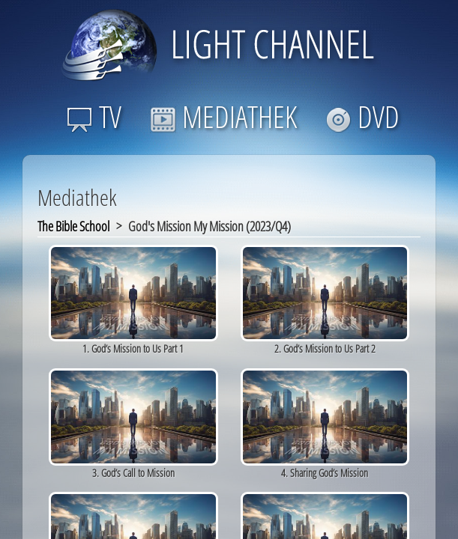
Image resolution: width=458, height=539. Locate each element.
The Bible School (73, 226)
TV (94, 116)
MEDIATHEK (223, 116)
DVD (362, 116)
